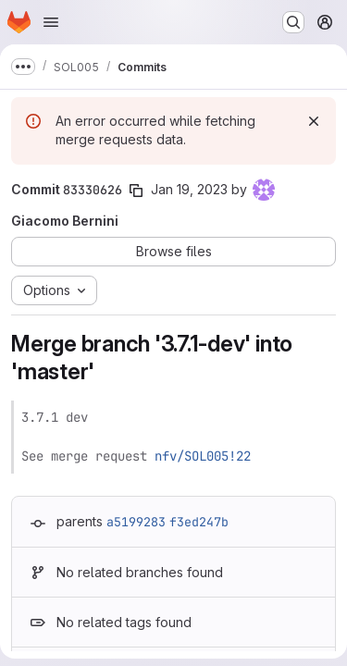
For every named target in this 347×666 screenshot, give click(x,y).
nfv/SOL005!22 (203, 456)
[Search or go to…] (293, 22)
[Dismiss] (314, 121)
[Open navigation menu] (51, 22)
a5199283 (136, 521)
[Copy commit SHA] (136, 190)
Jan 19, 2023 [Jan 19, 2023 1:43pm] (189, 189)
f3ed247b (199, 521)
